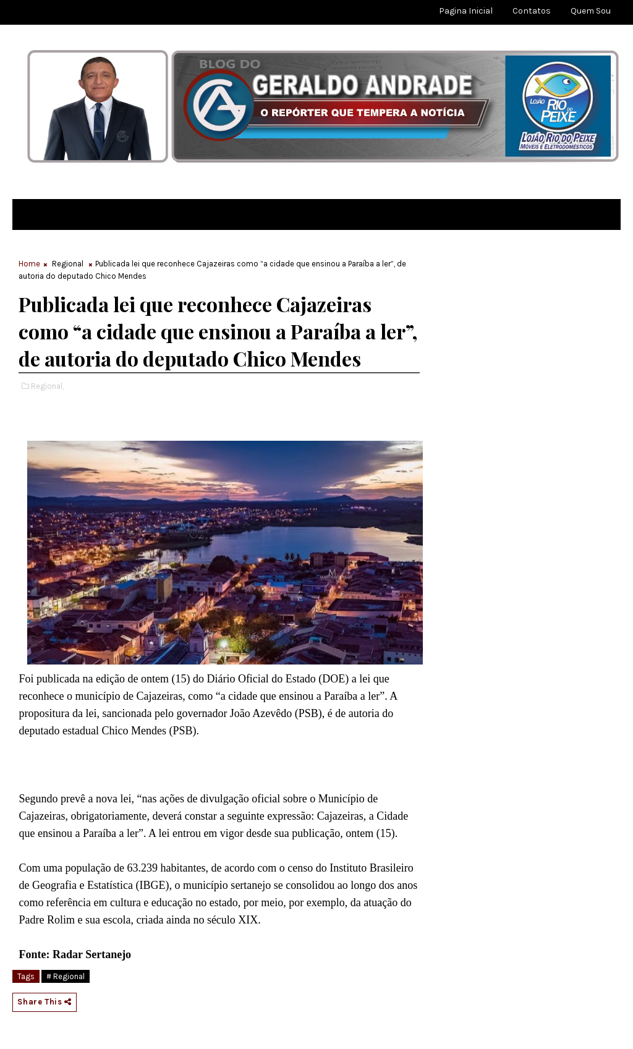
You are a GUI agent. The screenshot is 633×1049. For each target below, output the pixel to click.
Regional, (47, 386)
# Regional (65, 976)
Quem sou (591, 11)
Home (29, 263)
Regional (67, 263)
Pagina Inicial (466, 11)
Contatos (531, 11)
